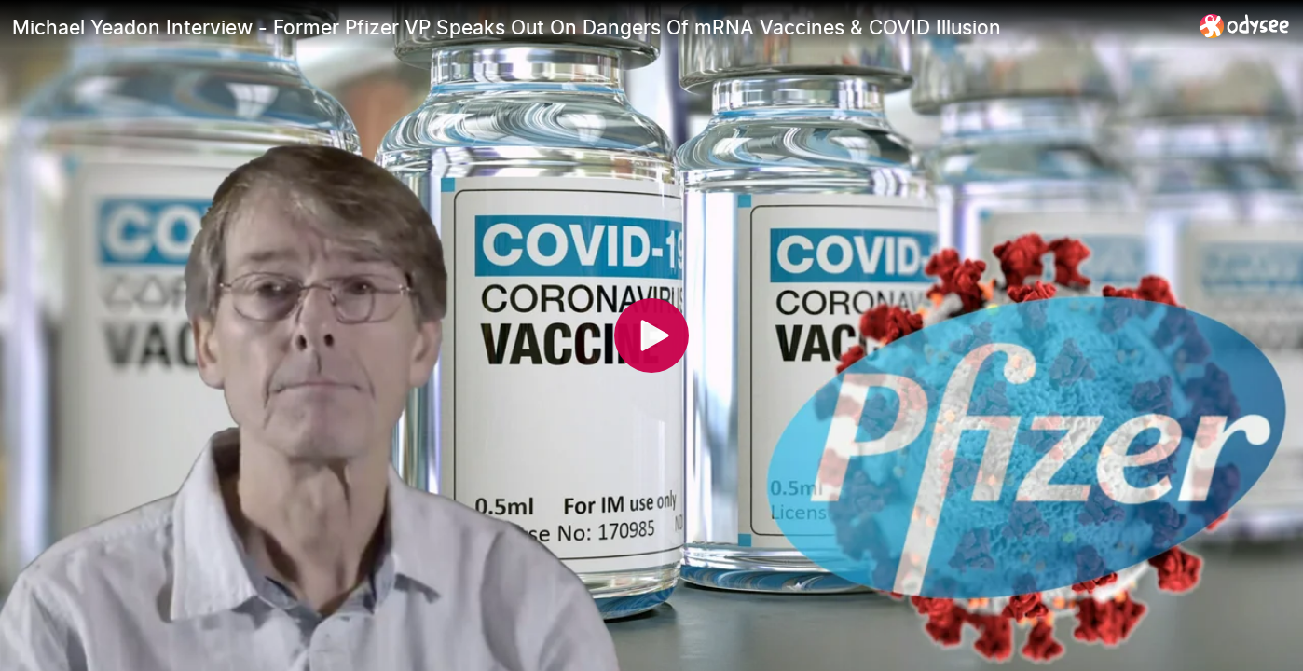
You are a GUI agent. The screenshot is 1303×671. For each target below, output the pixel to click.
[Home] (1244, 26)
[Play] (651, 335)
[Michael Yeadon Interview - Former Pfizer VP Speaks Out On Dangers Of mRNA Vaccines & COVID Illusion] (598, 27)
